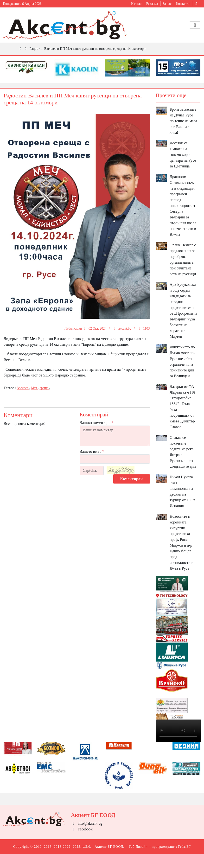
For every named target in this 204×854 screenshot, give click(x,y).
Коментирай (131, 479)
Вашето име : (92, 451)
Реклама (152, 4)
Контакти (183, 4)
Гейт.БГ (184, 846)
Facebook (82, 829)
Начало (136, 4)
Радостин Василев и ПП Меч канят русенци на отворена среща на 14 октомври (88, 49)
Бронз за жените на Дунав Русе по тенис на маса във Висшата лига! (183, 120)
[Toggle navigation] (195, 25)
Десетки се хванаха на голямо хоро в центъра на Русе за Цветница (183, 154)
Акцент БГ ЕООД (109, 846)
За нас (167, 4)
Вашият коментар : (96, 423)
